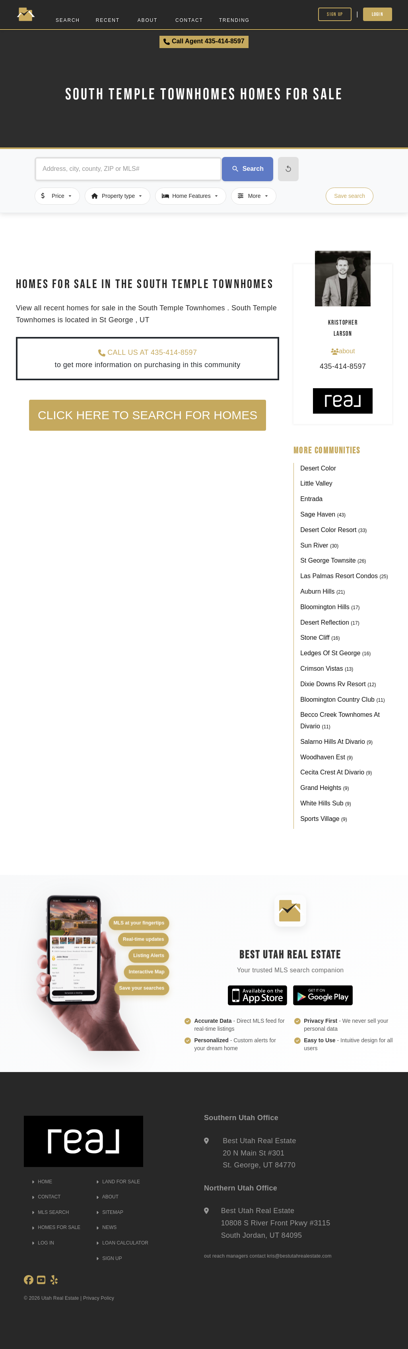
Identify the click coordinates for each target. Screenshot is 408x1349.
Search (68, 20)
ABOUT (107, 1197)
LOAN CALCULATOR (122, 1243)
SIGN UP (109, 1258)
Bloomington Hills (329, 607)
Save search (349, 196)
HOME (42, 1181)
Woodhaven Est (326, 757)
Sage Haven (323, 514)
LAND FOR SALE (118, 1181)
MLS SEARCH (50, 1212)
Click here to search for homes (147, 415)
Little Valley (316, 483)
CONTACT (46, 1197)
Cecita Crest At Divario (336, 772)
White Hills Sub (325, 803)
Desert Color (318, 468)
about (343, 351)
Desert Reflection (329, 622)
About (147, 20)
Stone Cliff (320, 637)
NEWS (106, 1227)
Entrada (311, 498)
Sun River (319, 545)
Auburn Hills (322, 591)
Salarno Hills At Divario (336, 741)
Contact (189, 20)
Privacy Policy (98, 1298)
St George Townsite (333, 560)
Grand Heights (324, 787)
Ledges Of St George (335, 653)
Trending (234, 20)
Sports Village (323, 818)
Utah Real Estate (60, 1298)
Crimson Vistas (326, 668)
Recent (108, 20)
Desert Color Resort (333, 529)
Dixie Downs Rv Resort (338, 684)
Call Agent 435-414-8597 (203, 41)
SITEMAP (109, 1212)
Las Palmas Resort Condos (344, 576)
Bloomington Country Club (342, 699)
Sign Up (335, 14)
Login (378, 14)
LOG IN (43, 1243)
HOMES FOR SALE (56, 1227)
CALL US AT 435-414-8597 (147, 352)
